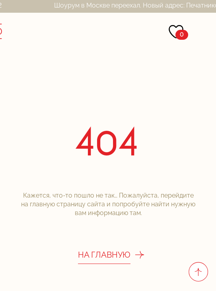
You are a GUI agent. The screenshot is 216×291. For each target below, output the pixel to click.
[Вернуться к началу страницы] (198, 271)
